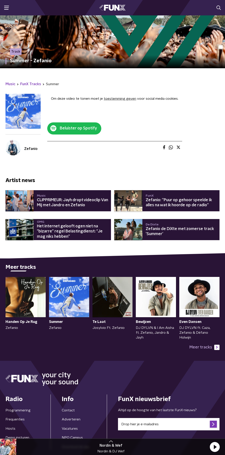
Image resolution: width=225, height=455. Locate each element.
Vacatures (70, 428)
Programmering (18, 410)
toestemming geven (120, 98)
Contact (68, 410)
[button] (215, 447)
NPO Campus (72, 437)
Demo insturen (17, 437)
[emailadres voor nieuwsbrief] (169, 424)
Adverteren (71, 419)
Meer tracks (204, 347)
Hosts (10, 428)
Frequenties (15, 419)
